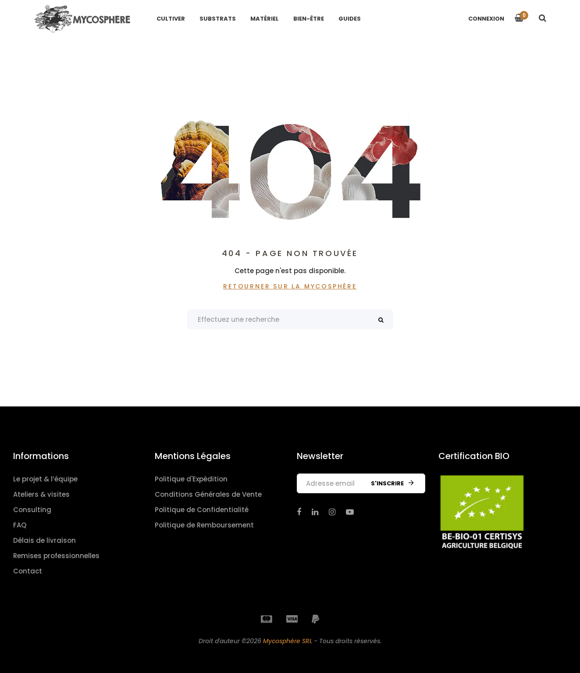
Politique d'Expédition (191, 479)
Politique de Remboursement (204, 525)
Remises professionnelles (56, 555)
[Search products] (290, 319)
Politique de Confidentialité (202, 509)
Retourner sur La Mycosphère (290, 286)
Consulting (32, 509)
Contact (27, 571)
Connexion (486, 18)
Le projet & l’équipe (45, 479)
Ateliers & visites (41, 494)
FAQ (19, 525)
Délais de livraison (44, 540)
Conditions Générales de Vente (208, 494)
